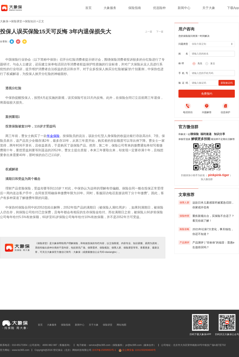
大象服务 (110, 8)
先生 (200, 63)
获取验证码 (227, 82)
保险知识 (30, 21)
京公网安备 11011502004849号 (139, 350)
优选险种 (159, 8)
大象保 (4, 21)
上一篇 (148, 31)
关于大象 (208, 8)
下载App (233, 8)
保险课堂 (16, 21)
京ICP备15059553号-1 (104, 350)
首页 (88, 8)
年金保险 (53, 136)
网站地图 (121, 324)
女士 (212, 63)
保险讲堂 (107, 324)
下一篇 (159, 31)
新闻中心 (184, 8)
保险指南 (134, 8)
